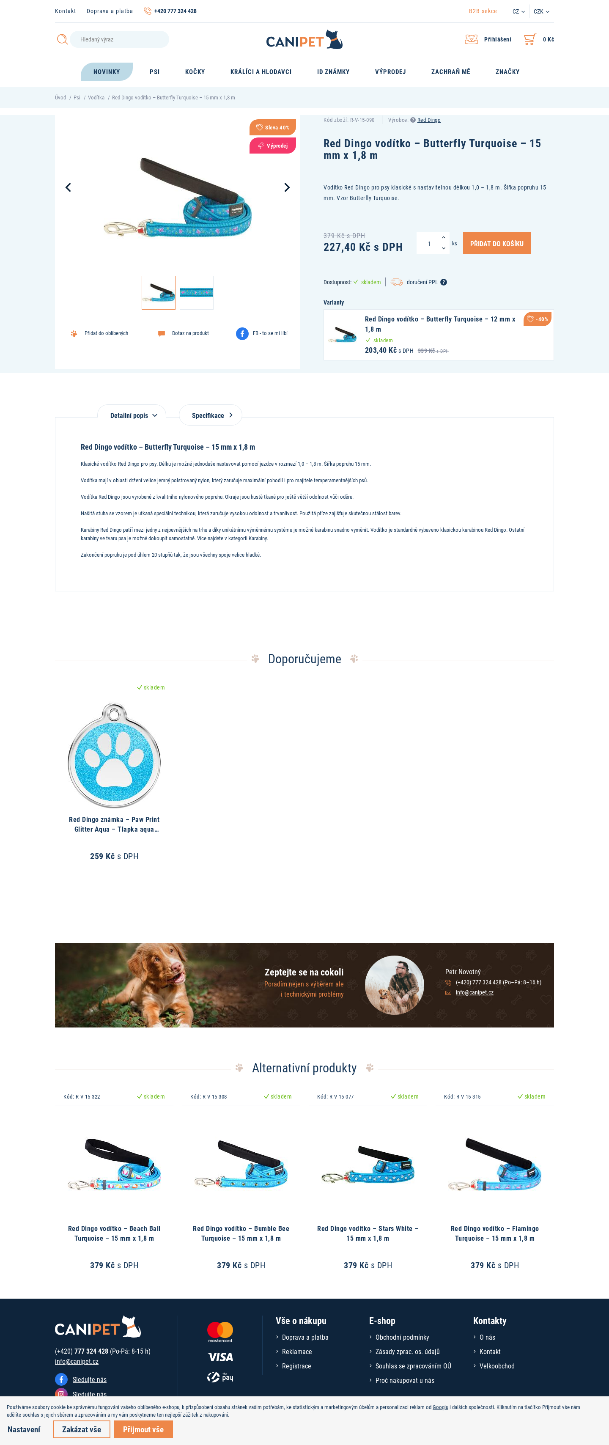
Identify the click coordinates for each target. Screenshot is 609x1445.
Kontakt (65, 11)
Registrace (296, 1365)
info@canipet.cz (475, 992)
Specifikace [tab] (210, 415)
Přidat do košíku (497, 243)
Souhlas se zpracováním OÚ (413, 1365)
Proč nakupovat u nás (405, 1380)
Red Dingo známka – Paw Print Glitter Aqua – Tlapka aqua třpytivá (114, 829)
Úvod (60, 97)
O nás (487, 1336)
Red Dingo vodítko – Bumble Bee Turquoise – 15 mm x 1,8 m (241, 1233)
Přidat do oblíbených (106, 333)
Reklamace (297, 1351)
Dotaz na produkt (190, 333)
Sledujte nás (90, 1379)
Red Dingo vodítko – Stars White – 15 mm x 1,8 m (368, 1233)
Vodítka (96, 97)
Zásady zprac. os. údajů (408, 1351)
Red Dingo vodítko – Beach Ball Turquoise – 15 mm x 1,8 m (114, 1233)
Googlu (440, 1407)
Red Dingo (429, 120)
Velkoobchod (497, 1365)
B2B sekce (483, 11)
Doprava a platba (110, 11)
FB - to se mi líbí (270, 333)
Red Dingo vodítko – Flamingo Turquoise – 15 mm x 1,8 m (495, 1233)
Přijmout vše (143, 1429)
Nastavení (24, 1429)
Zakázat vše (81, 1429)
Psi (77, 97)
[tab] (131, 411)
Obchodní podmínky (402, 1336)
